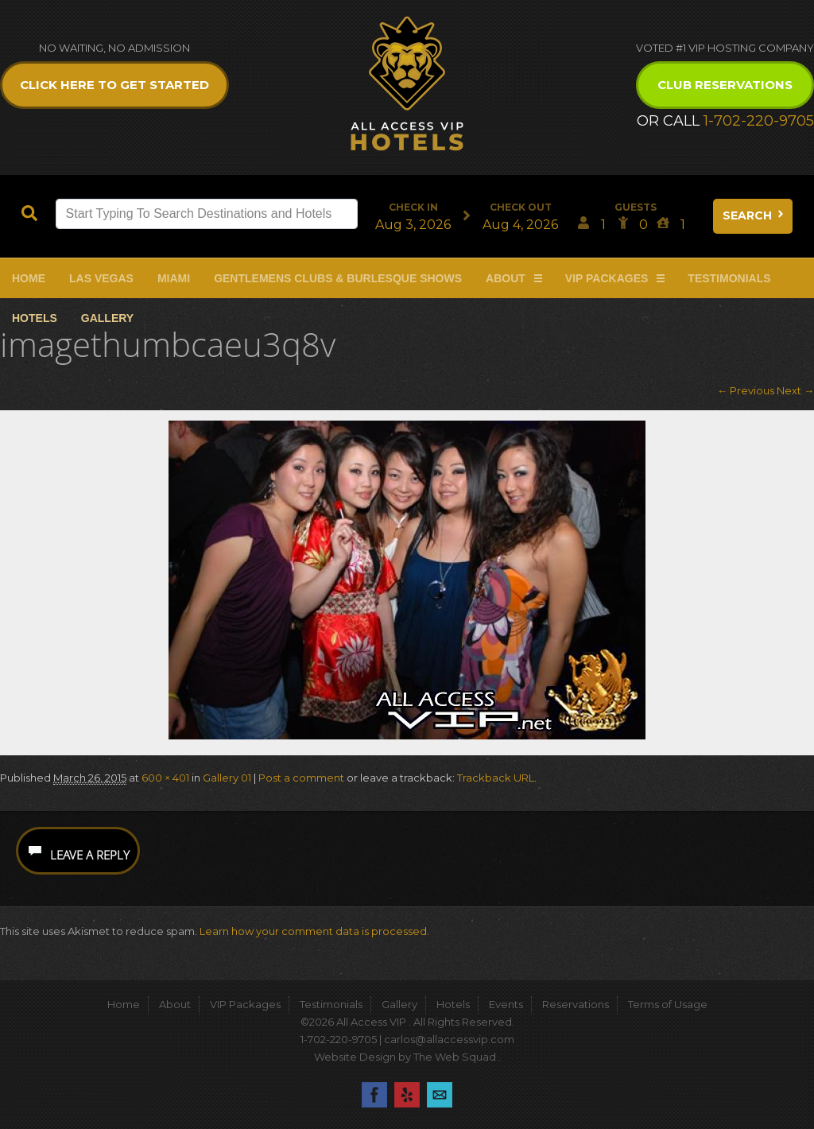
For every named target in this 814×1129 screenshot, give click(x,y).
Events (506, 1004)
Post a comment (301, 777)
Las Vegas (101, 278)
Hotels (34, 318)
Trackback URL (495, 777)
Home (28, 278)
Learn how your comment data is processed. (314, 931)
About (505, 278)
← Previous (745, 390)
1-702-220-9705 (759, 121)
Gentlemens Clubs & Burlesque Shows (338, 278)
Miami (173, 278)
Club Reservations (725, 84)
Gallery (107, 318)
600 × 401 (165, 777)
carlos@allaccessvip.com (449, 1039)
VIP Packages (607, 278)
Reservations (575, 1004)
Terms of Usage (667, 1004)
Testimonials (729, 278)
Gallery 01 (227, 777)
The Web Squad (455, 1056)
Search (754, 215)
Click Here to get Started (114, 84)
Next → (795, 390)
